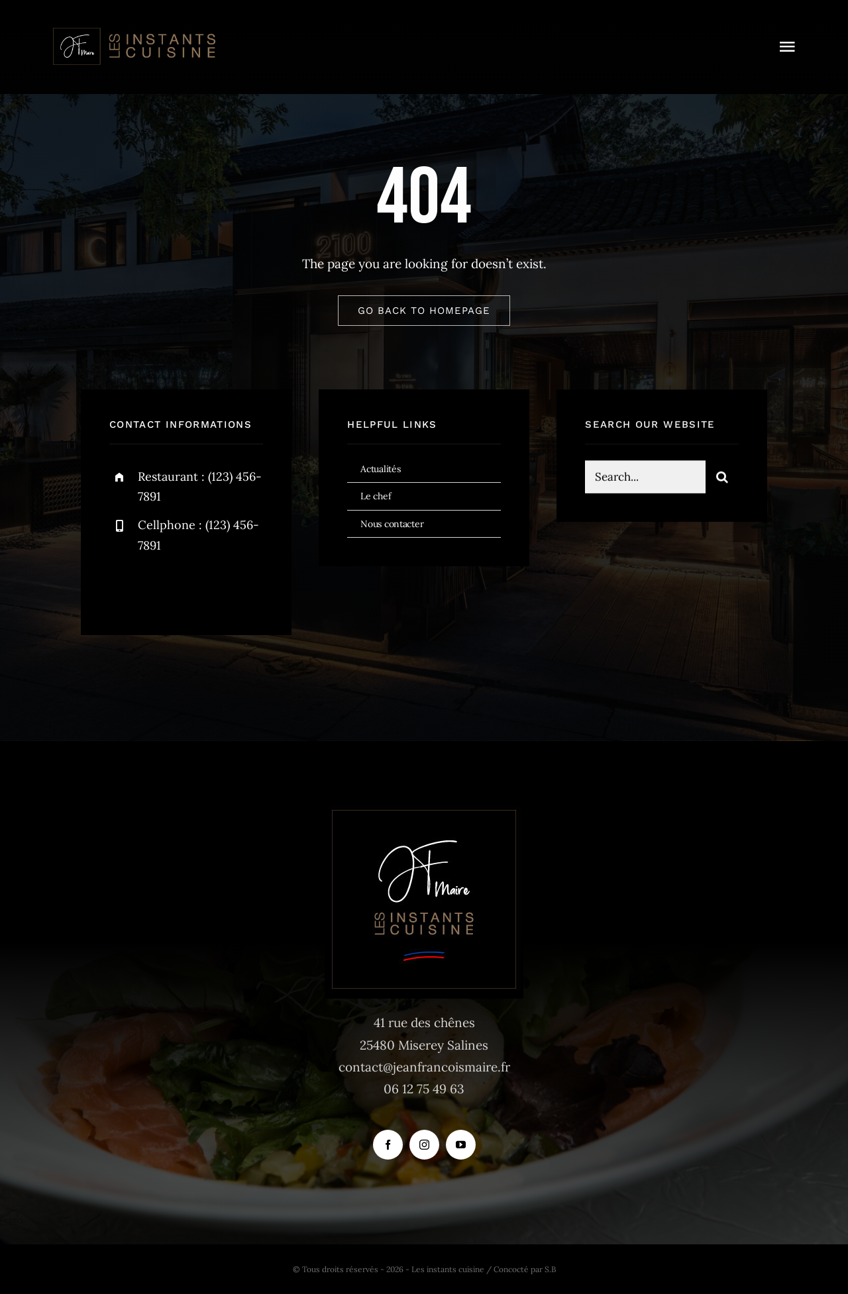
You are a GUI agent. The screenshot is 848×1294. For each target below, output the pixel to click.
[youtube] (461, 1145)
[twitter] (161, 587)
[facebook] (124, 587)
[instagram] (197, 587)
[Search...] (645, 478)
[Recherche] (722, 478)
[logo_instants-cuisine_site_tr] (133, 32)
